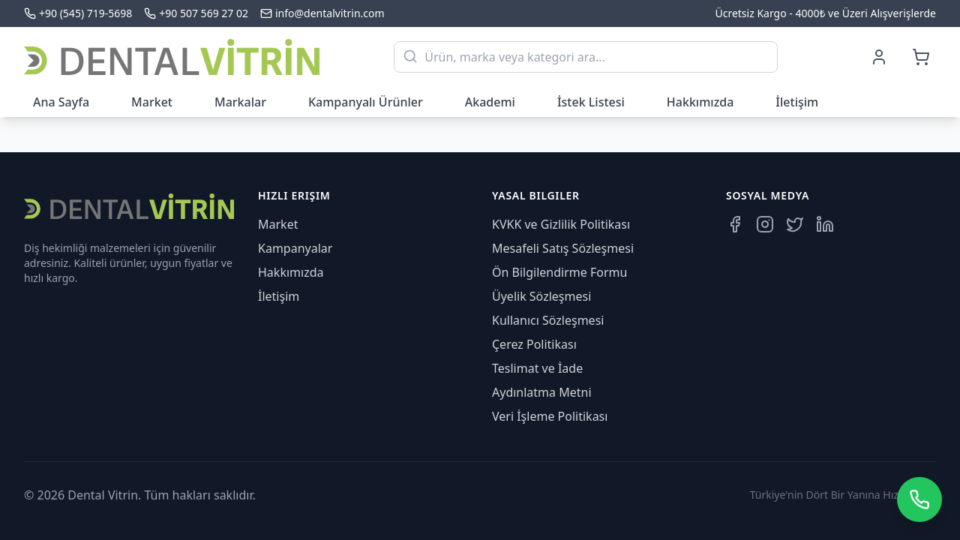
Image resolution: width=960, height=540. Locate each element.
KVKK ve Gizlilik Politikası (561, 224)
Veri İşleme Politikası (550, 416)
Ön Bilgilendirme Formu (559, 272)
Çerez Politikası (534, 344)
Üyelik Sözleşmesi (541, 296)
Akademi (490, 102)
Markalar (240, 102)
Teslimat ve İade (537, 368)
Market (151, 102)
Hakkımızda (700, 102)
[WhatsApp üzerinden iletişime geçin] (919, 499)
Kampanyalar (295, 248)
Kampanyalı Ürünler (365, 102)
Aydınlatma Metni (542, 392)
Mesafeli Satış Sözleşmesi (563, 248)
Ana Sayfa (61, 102)
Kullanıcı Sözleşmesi (548, 320)
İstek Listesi (591, 102)
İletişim (797, 102)
